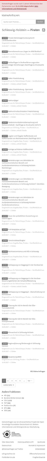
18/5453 (5, 62)
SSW (5, 410)
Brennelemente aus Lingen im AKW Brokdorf (24, 51)
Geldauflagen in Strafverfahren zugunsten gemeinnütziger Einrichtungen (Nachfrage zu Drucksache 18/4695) (23, 65)
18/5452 (5, 89)
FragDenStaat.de (39, 457)
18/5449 (5, 111)
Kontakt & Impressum (37, 445)
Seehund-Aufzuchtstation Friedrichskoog (23, 111)
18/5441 (5, 179)
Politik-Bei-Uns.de (8, 457)
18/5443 (5, 149)
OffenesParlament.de (37, 454)
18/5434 (5, 251)
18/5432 (5, 278)
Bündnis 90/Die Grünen (12, 398)
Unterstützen (40, 449)
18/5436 (5, 319)
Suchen (40, 22)
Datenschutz (6, 445)
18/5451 (5, 78)
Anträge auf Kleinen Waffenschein (20, 149)
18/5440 (5, 197)
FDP (5, 403)
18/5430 (5, 343)
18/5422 (5, 357)
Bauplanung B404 (14, 357)
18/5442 (5, 160)
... (24, 381)
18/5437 (5, 305)
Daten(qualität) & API (26, 442)
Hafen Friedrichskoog (16, 78)
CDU (5, 400)
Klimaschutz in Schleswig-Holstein (20, 332)
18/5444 (5, 136)
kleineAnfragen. (11, 15)
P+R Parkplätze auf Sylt (16, 229)
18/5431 (5, 292)
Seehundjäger (13, 100)
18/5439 (5, 216)
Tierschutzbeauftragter (16, 240)
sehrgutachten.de (8, 454)
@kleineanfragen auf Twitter (12, 449)
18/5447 (5, 122)
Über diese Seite (8, 442)
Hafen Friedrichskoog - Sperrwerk (20, 89)
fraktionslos (8, 405)
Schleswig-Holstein (14, 30)
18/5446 (5, 240)
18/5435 (5, 332)
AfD (5, 395)
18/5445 (5, 229)
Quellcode (41, 442)
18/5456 (5, 38)
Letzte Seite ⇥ (8, 385)
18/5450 (5, 100)
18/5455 (5, 51)
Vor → (30, 381)
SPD (5, 408)
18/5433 (5, 265)
